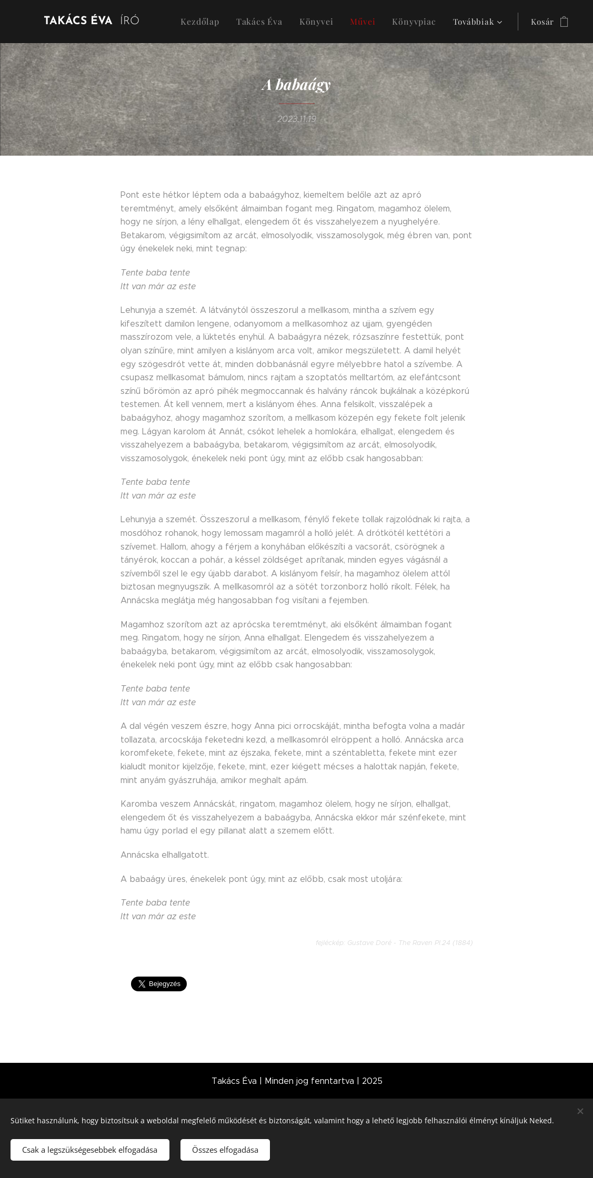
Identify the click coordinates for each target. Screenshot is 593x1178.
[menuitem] (228, 21)
